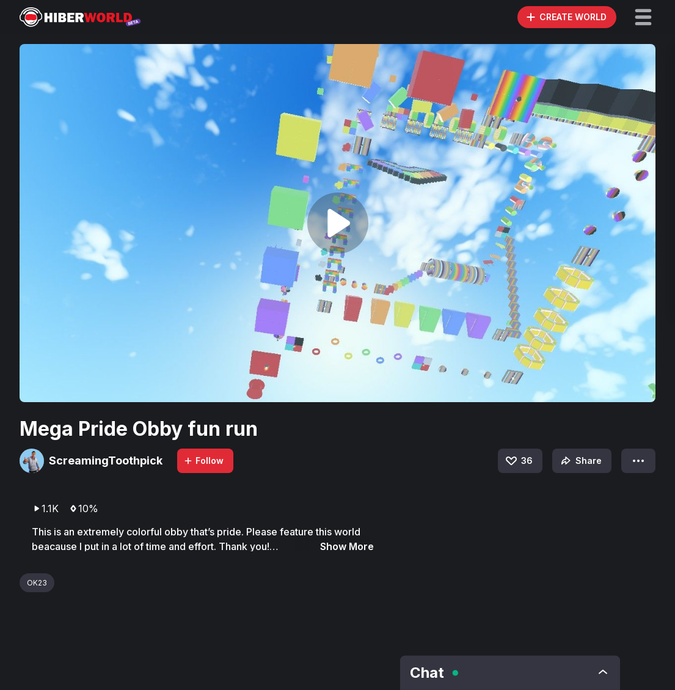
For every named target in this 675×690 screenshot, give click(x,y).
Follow (203, 460)
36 (518, 460)
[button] (643, 17)
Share (580, 460)
